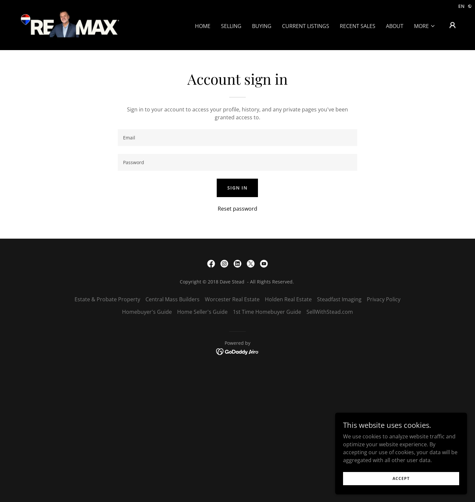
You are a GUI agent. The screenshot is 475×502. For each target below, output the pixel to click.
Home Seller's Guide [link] (202, 311)
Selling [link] (231, 26)
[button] (424, 26)
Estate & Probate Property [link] (107, 299)
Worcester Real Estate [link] (232, 299)
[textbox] (237, 137)
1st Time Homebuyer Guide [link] (267, 311)
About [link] (394, 26)
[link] (69, 24)
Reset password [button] (237, 208)
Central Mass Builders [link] (172, 299)
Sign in (237, 188)
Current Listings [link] (305, 26)
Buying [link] (261, 26)
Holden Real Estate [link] (288, 299)
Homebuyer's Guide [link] (147, 311)
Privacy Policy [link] (383, 299)
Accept (401, 478)
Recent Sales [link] (357, 26)
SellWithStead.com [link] (329, 311)
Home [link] (202, 26)
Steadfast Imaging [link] (339, 299)
